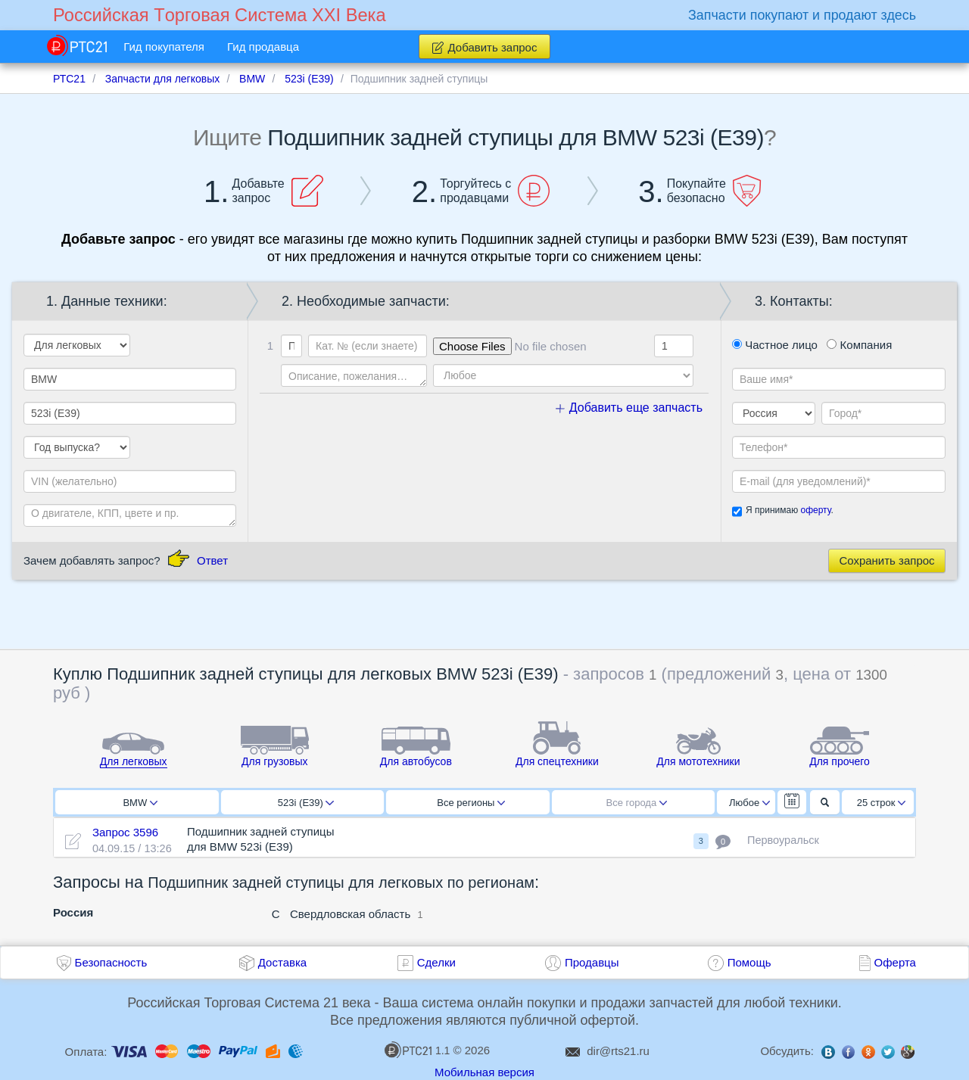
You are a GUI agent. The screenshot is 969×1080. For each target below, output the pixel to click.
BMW (140, 802)
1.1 (417, 1049)
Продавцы (592, 962)
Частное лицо (775, 344)
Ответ (212, 560)
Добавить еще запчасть (629, 407)
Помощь (749, 962)
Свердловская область (350, 913)
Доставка (282, 962)
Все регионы (471, 802)
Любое (749, 802)
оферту (815, 510)
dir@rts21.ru (618, 1050)
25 (881, 802)
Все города (637, 802)
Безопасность (111, 962)
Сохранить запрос (886, 560)
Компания (859, 344)
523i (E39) (306, 802)
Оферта (895, 962)
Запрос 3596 (125, 832)
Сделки (436, 962)
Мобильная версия (484, 1072)
